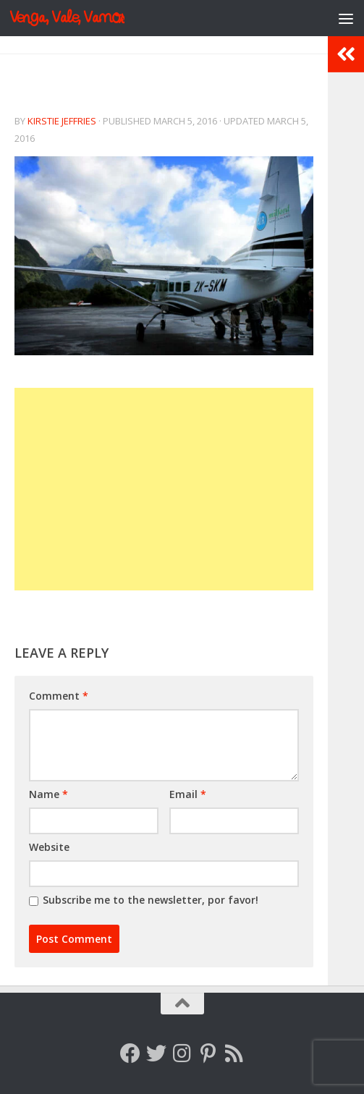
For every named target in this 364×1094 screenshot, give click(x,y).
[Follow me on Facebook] (130, 1053)
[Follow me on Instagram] (182, 1053)
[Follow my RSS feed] (234, 1053)
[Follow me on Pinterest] (208, 1053)
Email (187, 794)
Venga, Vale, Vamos (66, 17)
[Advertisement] (163, 489)
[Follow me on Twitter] (156, 1053)
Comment (58, 696)
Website (49, 847)
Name (48, 794)
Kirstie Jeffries (61, 120)
